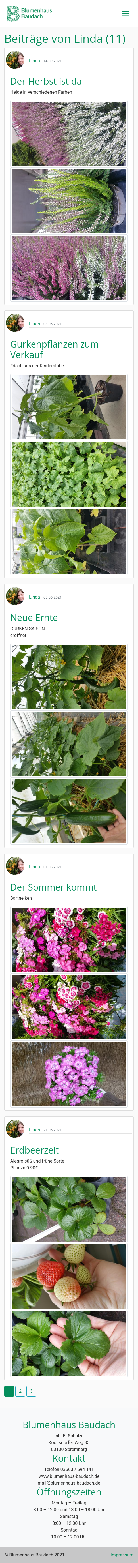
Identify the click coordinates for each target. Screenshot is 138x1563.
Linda (34, 60)
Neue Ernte (34, 617)
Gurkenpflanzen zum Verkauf (54, 349)
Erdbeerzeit (34, 1150)
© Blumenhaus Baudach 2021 (34, 1555)
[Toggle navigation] (125, 13)
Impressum (122, 1555)
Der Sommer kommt (53, 887)
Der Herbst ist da (46, 81)
